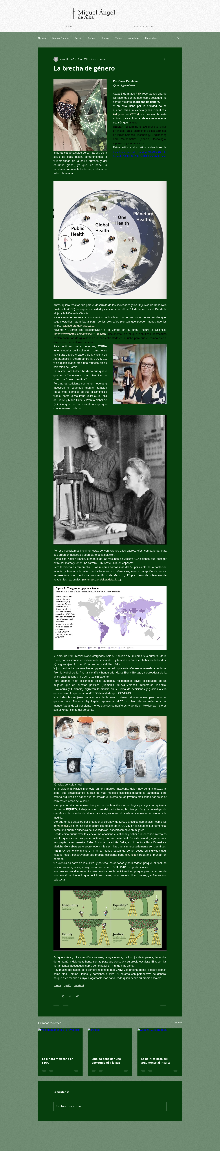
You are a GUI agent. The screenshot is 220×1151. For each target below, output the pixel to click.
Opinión (78, 38)
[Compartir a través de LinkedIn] (69, 996)
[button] (177, 38)
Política (91, 38)
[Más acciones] (165, 59)
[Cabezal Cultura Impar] (160, 1040)
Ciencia (105, 38)
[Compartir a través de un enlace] (77, 996)
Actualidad (133, 38)
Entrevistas (150, 38)
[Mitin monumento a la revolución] (60, 1040)
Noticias (42, 38)
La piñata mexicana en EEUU (57, 1061)
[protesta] (110, 1040)
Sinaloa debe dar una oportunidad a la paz (106, 1061)
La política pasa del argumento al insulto (155, 1061)
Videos (118, 38)
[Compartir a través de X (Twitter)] (62, 996)
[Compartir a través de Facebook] (54, 996)
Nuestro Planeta (60, 38)
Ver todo (178, 1022)
